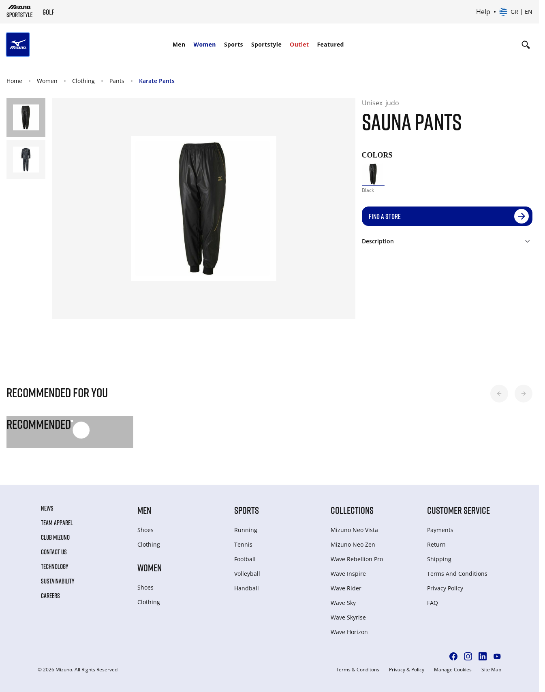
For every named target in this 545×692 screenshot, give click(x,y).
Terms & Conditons (357, 670)
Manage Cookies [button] (453, 670)
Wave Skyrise (348, 617)
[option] (373, 174)
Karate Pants (157, 81)
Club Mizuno (55, 537)
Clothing (83, 81)
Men (179, 44)
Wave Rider (346, 588)
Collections (352, 510)
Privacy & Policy (406, 670)
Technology (54, 566)
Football (245, 559)
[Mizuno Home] (19, 10)
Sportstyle (266, 44)
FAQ (432, 603)
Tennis (243, 544)
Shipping (439, 559)
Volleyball (247, 573)
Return (436, 544)
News (47, 508)
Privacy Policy (445, 588)
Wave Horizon (349, 632)
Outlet (299, 44)
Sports (233, 44)
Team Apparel (57, 523)
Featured (330, 44)
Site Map (491, 670)
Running (245, 530)
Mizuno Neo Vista (354, 530)
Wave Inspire (348, 573)
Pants (116, 81)
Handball (246, 588)
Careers (50, 596)
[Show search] (525, 44)
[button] (499, 393)
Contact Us (54, 552)
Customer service (458, 510)
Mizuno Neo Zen (353, 544)
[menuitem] (179, 44)
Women (205, 44)
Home (14, 81)
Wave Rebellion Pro (357, 559)
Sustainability (58, 581)
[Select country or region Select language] (515, 12)
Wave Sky (343, 603)
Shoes (145, 530)
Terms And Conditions (457, 573)
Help (483, 11)
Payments (440, 530)
